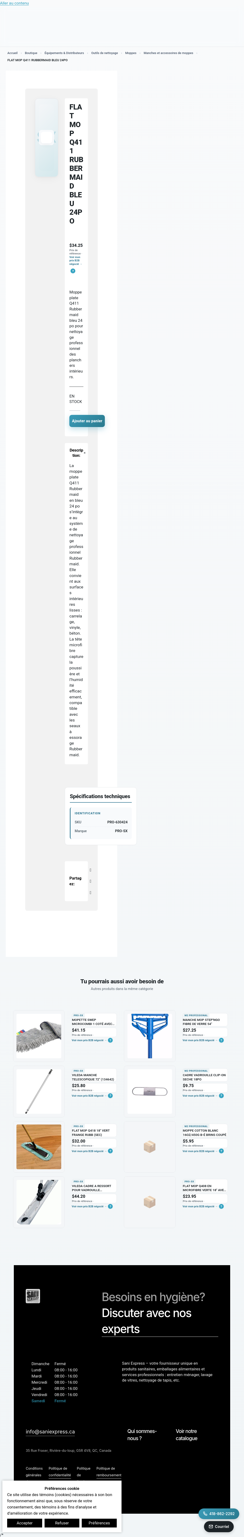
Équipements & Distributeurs (65, 53)
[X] (90, 881)
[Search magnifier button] (224, 19)
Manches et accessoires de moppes (170, 53)
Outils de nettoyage (105, 53)
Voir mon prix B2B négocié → (75, 261)
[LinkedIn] (90, 892)
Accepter (25, 1523)
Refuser (62, 1523)
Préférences (99, 1523)
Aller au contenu (14, 3)
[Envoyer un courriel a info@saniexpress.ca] (219, 1526)
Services (52, 36)
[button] (73, 271)
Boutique (31, 36)
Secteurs (72, 36)
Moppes (132, 53)
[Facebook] (90, 869)
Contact (213, 34)
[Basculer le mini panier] (217, 19)
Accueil (12, 53)
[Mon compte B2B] (202, 19)
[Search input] (79, 18)
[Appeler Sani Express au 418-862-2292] (218, 1513)
